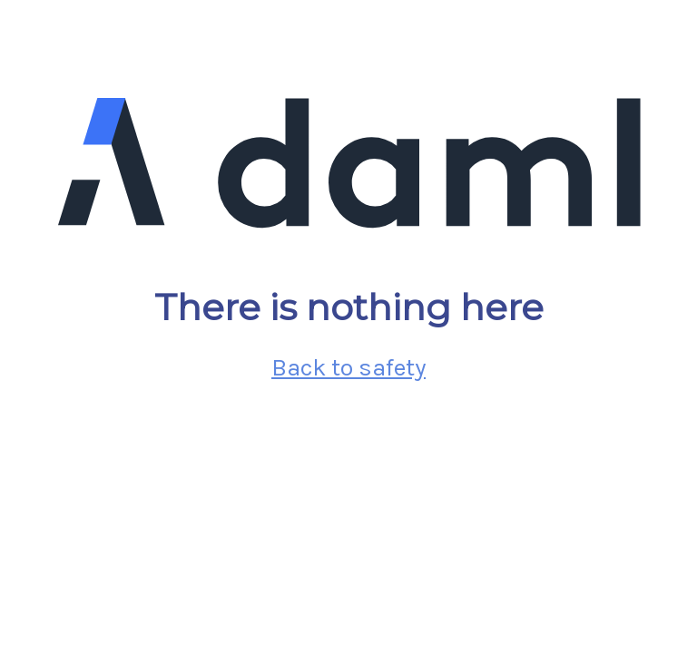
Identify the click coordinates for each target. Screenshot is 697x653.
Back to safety (348, 368)
